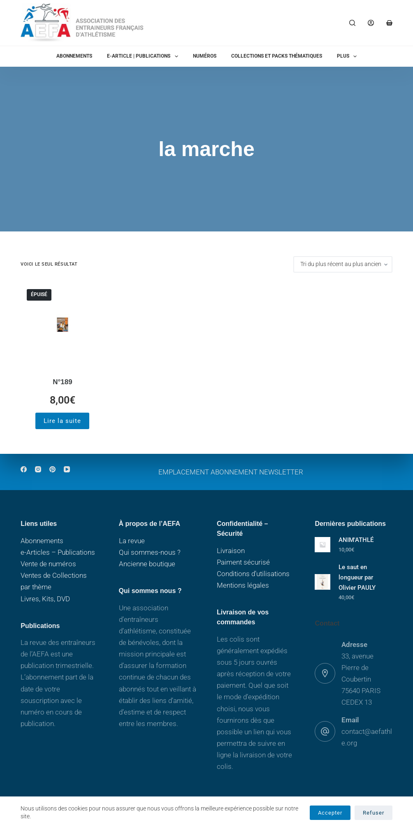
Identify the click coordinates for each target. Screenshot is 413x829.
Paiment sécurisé (243, 562)
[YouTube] (67, 469)
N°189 (62, 382)
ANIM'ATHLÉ (356, 540)
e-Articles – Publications (58, 552)
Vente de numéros (48, 564)
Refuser (373, 813)
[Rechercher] (352, 23)
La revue (132, 541)
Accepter (330, 813)
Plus (348, 56)
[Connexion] (371, 23)
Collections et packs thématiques (276, 56)
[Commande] (342, 264)
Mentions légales (243, 585)
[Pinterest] (52, 469)
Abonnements (74, 56)
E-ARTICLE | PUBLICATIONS (144, 56)
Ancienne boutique (147, 564)
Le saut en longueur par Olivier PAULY (357, 577)
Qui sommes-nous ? (150, 552)
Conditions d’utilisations (253, 574)
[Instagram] (38, 469)
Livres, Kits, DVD (45, 599)
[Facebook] (24, 469)
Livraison (231, 550)
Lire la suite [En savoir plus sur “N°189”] (62, 421)
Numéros (204, 56)
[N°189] (62, 325)
